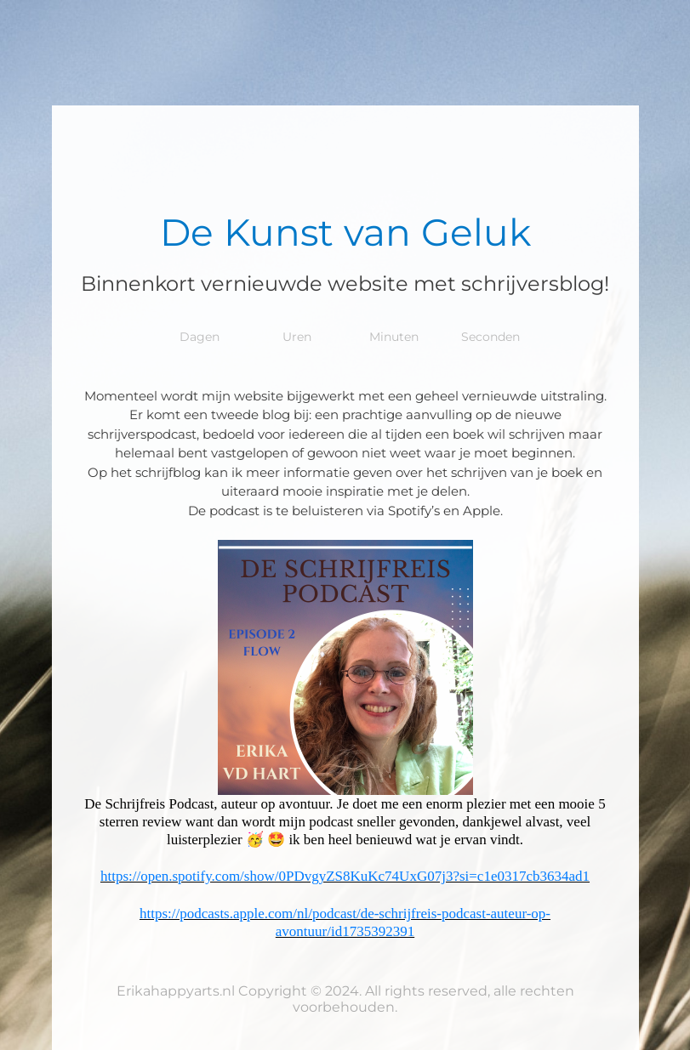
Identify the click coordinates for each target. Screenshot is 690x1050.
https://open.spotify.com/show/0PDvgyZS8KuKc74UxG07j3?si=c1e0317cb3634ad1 (345, 876)
